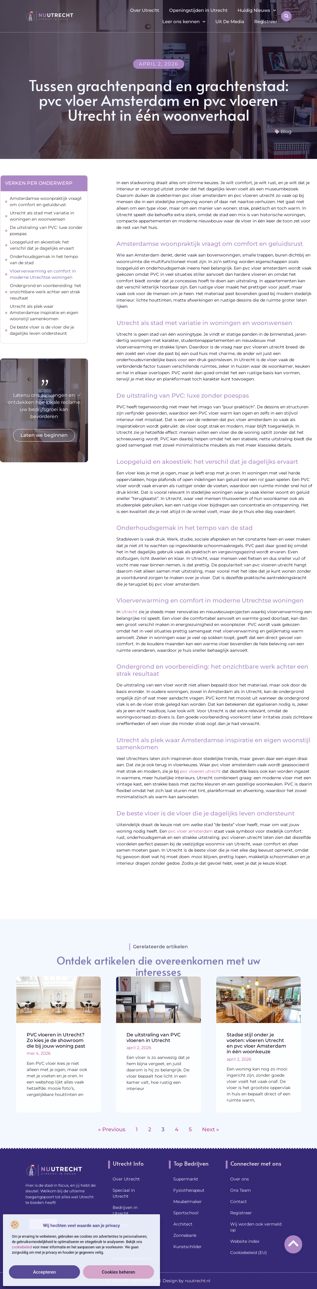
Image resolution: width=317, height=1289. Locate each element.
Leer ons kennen (183, 21)
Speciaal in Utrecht (124, 1193)
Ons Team (240, 1190)
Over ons (239, 1179)
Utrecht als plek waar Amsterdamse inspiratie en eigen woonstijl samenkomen (44, 312)
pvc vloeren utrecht (200, 771)
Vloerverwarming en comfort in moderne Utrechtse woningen (43, 274)
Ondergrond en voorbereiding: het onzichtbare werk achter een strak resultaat (45, 292)
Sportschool (185, 1212)
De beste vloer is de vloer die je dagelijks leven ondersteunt (42, 330)
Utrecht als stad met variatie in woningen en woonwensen (42, 216)
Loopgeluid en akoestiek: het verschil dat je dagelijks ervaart (42, 245)
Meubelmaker (187, 1201)
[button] (286, 16)
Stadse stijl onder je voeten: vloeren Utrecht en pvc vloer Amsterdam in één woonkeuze (256, 1043)
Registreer (265, 21)
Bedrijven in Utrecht (125, 1210)
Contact (238, 1201)
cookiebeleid (22, 1247)
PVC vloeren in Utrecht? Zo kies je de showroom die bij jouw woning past (56, 1040)
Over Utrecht (144, 10)
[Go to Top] (293, 1243)
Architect (183, 1224)
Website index (244, 1241)
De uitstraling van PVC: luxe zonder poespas (46, 230)
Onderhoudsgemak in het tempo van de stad (44, 259)
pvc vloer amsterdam (190, 831)
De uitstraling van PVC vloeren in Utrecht (153, 1037)
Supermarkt (185, 1179)
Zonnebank (184, 1235)
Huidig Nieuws (257, 10)
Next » (210, 1129)
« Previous (111, 1129)
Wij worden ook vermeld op (255, 1227)
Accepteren (44, 1272)
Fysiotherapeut (188, 1190)
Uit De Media (229, 21)
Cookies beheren (118, 1272)
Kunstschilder (187, 1246)
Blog (286, 131)
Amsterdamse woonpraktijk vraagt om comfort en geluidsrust (46, 201)
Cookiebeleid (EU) (248, 1252)
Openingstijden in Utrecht (198, 10)
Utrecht (129, 611)
